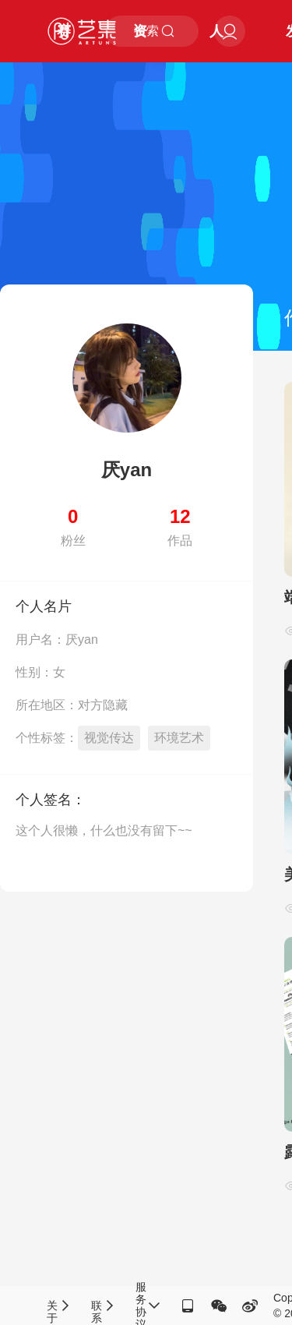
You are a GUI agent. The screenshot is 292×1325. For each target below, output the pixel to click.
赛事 (64, 42)
